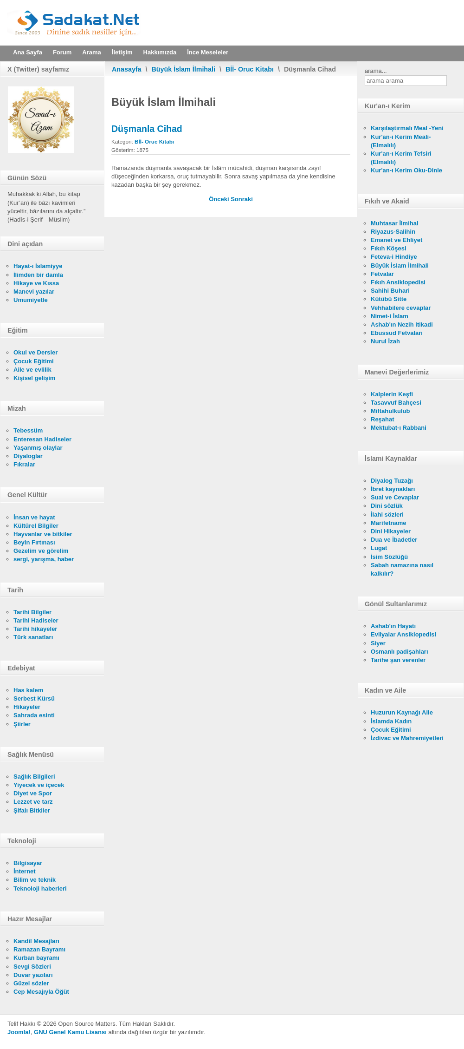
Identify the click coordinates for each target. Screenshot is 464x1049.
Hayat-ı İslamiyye (38, 265)
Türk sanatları (33, 637)
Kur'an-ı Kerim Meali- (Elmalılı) (401, 141)
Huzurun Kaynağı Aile (402, 712)
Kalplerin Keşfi (392, 394)
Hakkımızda (160, 52)
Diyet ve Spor (32, 793)
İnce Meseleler (207, 52)
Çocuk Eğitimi (33, 361)
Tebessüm (28, 430)
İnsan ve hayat (34, 517)
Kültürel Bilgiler (35, 525)
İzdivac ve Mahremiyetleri (407, 737)
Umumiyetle (30, 299)
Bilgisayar (27, 862)
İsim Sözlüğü (389, 556)
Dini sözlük (387, 505)
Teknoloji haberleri (40, 888)
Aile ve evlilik (32, 369)
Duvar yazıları (33, 974)
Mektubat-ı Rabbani (398, 427)
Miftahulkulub (390, 410)
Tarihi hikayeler (35, 628)
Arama (91, 52)
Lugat (379, 547)
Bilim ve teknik (34, 879)
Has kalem (28, 690)
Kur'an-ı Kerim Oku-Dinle (406, 170)
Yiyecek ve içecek (38, 784)
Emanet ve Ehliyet (396, 239)
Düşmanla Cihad (146, 129)
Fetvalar (382, 273)
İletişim (122, 52)
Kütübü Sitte (388, 298)
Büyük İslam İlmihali (183, 69)
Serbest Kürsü (34, 698)
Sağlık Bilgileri (34, 776)
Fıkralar (24, 464)
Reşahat (382, 419)
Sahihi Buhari (390, 290)
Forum (62, 52)
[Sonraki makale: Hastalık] (242, 199)
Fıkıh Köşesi (388, 248)
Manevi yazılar (33, 291)
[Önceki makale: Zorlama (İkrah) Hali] (220, 199)
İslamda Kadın (391, 721)
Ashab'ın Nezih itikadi (402, 324)
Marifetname (388, 522)
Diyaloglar (28, 455)
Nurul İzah (385, 341)
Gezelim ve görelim (41, 550)
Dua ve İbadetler (394, 539)
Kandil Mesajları (36, 941)
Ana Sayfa (27, 52)
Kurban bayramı (36, 957)
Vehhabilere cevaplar (401, 307)
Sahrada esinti (34, 715)
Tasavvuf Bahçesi (396, 402)
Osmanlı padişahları (399, 651)
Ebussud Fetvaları (397, 332)
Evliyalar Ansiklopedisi (403, 634)
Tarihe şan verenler (398, 659)
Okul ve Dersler (35, 352)
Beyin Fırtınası (34, 542)
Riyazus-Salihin (393, 231)
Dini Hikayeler (391, 531)
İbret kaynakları (393, 488)
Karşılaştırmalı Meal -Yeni (407, 128)
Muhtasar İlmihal (395, 223)
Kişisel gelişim (34, 377)
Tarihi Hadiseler (35, 620)
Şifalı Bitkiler (31, 810)
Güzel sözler (31, 983)
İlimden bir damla (38, 274)
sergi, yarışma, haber (43, 559)
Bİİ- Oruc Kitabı (250, 69)
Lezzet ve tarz (33, 801)
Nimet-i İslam (389, 316)
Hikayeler (26, 706)
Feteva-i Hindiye (394, 256)
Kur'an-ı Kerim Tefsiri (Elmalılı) (401, 157)
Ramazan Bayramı (39, 949)
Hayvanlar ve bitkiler (42, 534)
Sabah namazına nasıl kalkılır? (402, 569)
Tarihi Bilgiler (32, 612)
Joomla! (19, 1032)
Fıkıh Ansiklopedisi (398, 282)
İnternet (24, 871)
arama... (376, 70)
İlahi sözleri (387, 514)
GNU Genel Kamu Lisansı (70, 1032)
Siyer (378, 643)
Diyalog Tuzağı (392, 480)
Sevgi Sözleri (32, 966)
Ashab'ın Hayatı (393, 626)
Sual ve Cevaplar (395, 497)
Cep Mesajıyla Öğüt (41, 991)
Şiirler (22, 724)
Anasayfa (127, 69)
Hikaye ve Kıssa (36, 283)
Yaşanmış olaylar (38, 447)
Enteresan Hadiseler (42, 439)
